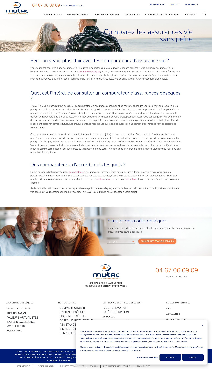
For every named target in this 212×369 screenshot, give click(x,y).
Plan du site (143, 366)
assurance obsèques (89, 71)
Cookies (94, 366)
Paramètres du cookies (148, 357)
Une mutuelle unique (78, 14)
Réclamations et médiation (117, 366)
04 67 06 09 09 (46, 5)
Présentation (17, 313)
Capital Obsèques (72, 312)
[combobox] (121, 242)
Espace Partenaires (178, 303)
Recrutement (23, 366)
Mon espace (194, 4)
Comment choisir (72, 307)
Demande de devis (52, 14)
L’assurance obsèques (107, 14)
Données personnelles (72, 366)
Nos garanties (67, 303)
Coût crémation (115, 307)
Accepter (170, 357)
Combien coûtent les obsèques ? (162, 14)
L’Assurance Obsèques (19, 303)
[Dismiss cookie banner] (203, 326)
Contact (175, 4)
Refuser (192, 357)
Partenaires (157, 4)
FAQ (168, 308)
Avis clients (16, 326)
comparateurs (76, 172)
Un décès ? (190, 14)
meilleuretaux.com (105, 179)
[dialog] (142, 342)
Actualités (173, 314)
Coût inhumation (116, 312)
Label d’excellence (21, 321)
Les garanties (132, 14)
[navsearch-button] (203, 14)
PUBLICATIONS (14, 331)
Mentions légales (45, 366)
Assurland (131, 179)
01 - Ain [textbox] (113, 241)
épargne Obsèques (73, 316)
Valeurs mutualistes (22, 317)
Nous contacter (176, 319)
